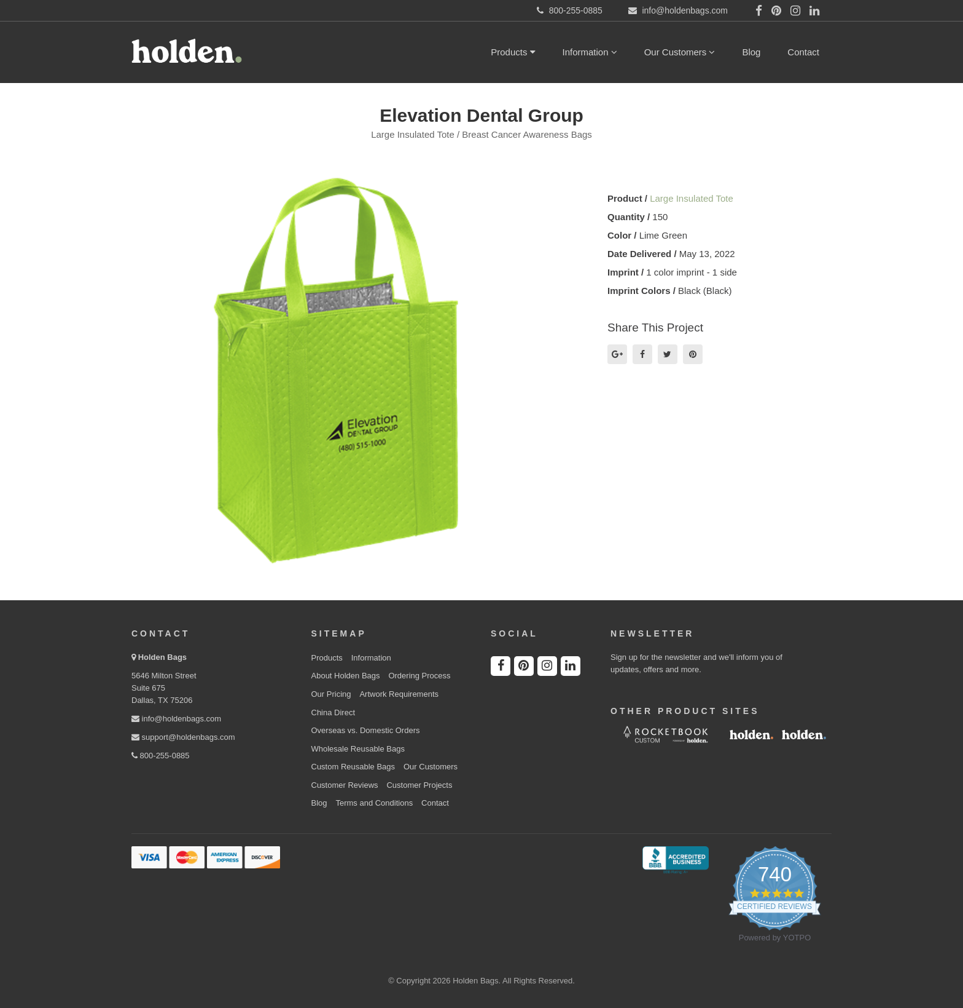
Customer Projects (419, 785)
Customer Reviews (344, 785)
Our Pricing (331, 694)
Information (590, 52)
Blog (751, 52)
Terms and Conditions (374, 803)
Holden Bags (162, 657)
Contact (803, 52)
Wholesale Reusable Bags (358, 748)
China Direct (333, 712)
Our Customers (679, 52)
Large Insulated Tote (691, 198)
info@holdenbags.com (176, 718)
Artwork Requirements (399, 694)
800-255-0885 (160, 755)
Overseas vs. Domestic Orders (365, 730)
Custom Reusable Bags (353, 766)
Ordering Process (419, 675)
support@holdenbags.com (183, 737)
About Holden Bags (345, 675)
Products (513, 52)
